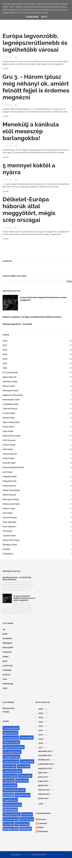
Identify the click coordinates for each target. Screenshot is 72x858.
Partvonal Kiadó (10, 517)
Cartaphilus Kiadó (10, 404)
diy (4, 629)
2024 (5, 359)
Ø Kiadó (6, 549)
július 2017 (42, 773)
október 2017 (44, 760)
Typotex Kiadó (9, 535)
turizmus (6, 675)
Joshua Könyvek (10, 453)
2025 (5, 363)
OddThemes (27, 854)
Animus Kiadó (9, 386)
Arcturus (42, 819)
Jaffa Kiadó (8, 449)
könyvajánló (8, 647)
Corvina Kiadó (9, 413)
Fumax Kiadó (8, 426)
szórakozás (8, 666)
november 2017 (45, 755)
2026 (5, 368)
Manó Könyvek (9, 485)
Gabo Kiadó (8, 431)
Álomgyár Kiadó (10, 544)
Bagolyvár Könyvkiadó (13, 395)
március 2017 (44, 790)
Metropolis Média (11, 499)
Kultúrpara (43, 831)
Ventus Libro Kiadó (11, 540)
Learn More (32, 17)
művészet (7, 652)
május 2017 (43, 781)
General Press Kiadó (11, 435)
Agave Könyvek (9, 377)
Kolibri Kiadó (8, 458)
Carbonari (42, 823)
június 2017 (43, 777)
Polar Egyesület (9, 522)
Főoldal (6, 712)
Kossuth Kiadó (9, 462)
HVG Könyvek (9, 440)
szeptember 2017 (45, 764)
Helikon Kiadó (9, 444)
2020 (5, 340)
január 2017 (43, 798)
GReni (41, 827)
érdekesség (8, 684)
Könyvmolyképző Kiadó (13, 467)
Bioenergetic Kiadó (11, 399)
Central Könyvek (10, 408)
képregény (7, 643)
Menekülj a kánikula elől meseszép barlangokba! (31, 131)
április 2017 (43, 785)
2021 (5, 345)
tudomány (7, 670)
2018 (41, 743)
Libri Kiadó (7, 472)
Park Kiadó (7, 513)
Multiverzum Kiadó (11, 504)
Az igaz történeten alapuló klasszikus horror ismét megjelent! (24, 598)
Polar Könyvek (9, 526)
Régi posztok (8, 708)
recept (6, 656)
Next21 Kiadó (9, 508)
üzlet (5, 688)
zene (5, 679)
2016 (41, 804)
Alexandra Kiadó (10, 381)
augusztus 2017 (45, 768)
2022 (5, 349)
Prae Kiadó (7, 531)
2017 (41, 748)
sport (5, 661)
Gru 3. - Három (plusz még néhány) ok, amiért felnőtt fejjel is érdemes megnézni (36, 87)
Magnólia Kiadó (10, 476)
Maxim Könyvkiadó (11, 490)
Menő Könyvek (9, 494)
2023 (5, 354)
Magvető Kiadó (9, 481)
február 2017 (43, 794)
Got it (44, 17)
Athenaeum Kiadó (10, 390)
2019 (41, 739)
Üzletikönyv (8, 553)
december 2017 (45, 751)
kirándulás (7, 638)
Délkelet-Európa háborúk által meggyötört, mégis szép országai (29, 209)
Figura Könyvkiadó (11, 422)
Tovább (6, 68)
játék (5, 634)
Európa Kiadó (9, 417)
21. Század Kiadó (10, 372)
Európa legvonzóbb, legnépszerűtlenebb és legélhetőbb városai (35, 43)
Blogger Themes (53, 854)
